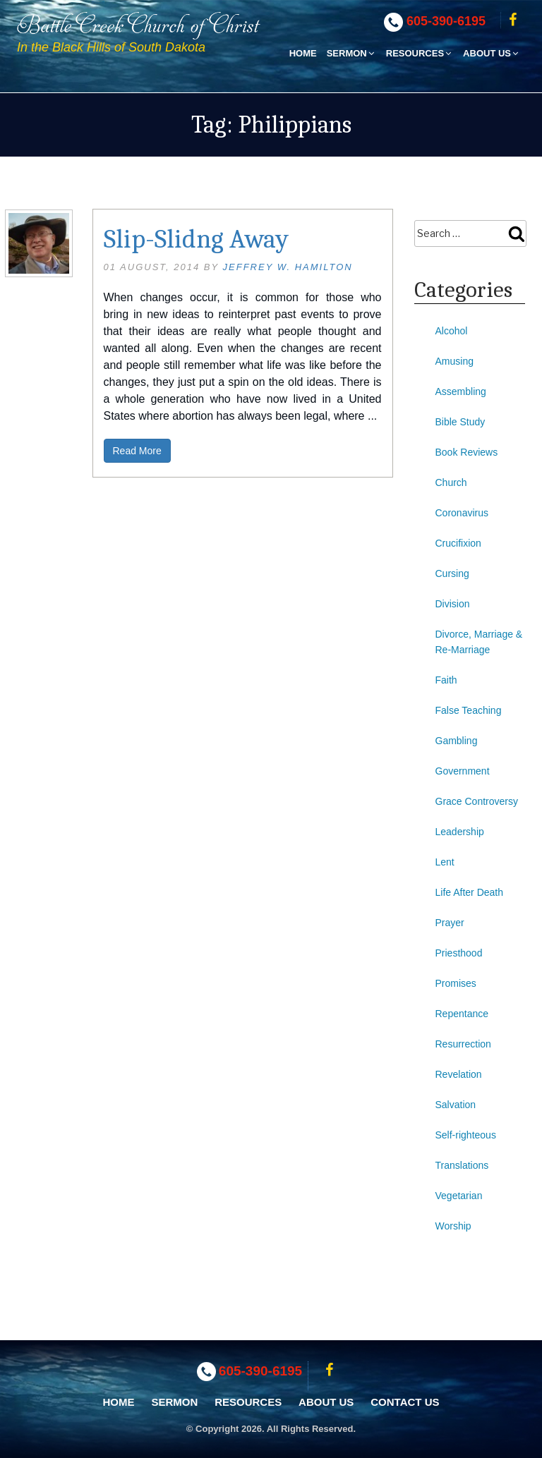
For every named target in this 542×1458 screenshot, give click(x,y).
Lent (444, 862)
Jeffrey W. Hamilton (288, 267)
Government (462, 771)
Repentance (462, 1013)
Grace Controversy (476, 801)
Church (451, 482)
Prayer (449, 922)
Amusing (454, 361)
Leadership (459, 831)
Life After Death (469, 892)
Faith (446, 680)
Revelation (458, 1074)
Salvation (455, 1104)
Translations (462, 1165)
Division (452, 603)
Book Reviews (466, 452)
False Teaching (468, 710)
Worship (453, 1226)
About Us (491, 53)
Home (303, 53)
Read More (137, 450)
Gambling (456, 740)
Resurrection (463, 1044)
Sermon (351, 53)
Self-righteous (465, 1135)
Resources (419, 53)
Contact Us (405, 1402)
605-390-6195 (446, 21)
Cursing (452, 573)
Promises (455, 983)
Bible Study (460, 421)
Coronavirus (461, 512)
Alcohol (451, 330)
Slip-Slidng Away (196, 239)
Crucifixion (458, 543)
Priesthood (459, 953)
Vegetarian (459, 1195)
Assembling (460, 391)
